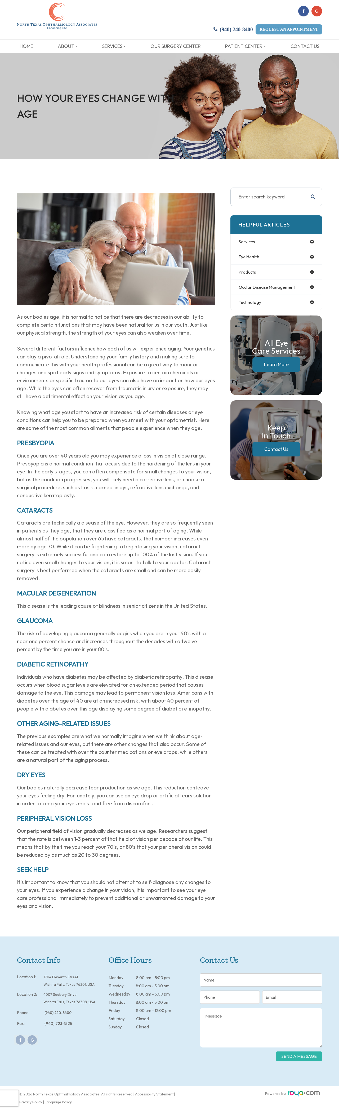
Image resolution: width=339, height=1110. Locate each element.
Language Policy (58, 1102)
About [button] (68, 46)
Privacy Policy (30, 1102)
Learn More (276, 366)
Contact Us (305, 46)
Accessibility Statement (154, 1094)
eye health (250, 257)
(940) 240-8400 (236, 29)
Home (26, 46)
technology (251, 304)
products (248, 273)
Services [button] (114, 46)
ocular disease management (270, 288)
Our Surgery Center (175, 46)
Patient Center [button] (245, 46)
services (247, 242)
